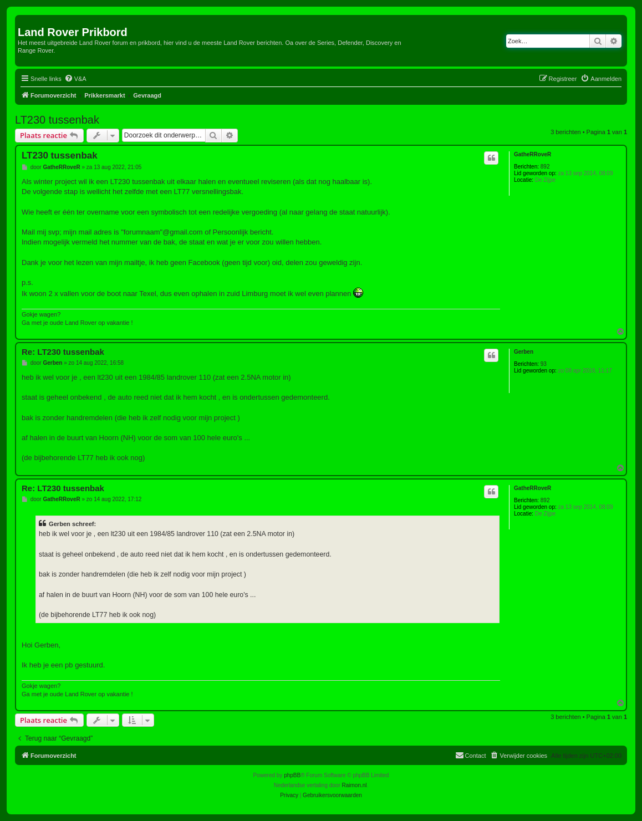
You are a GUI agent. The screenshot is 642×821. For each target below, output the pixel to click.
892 (545, 167)
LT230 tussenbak (57, 120)
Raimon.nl (354, 785)
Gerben (523, 352)
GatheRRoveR (532, 154)
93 (544, 364)
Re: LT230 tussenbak (63, 351)
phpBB (292, 775)
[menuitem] (75, 78)
